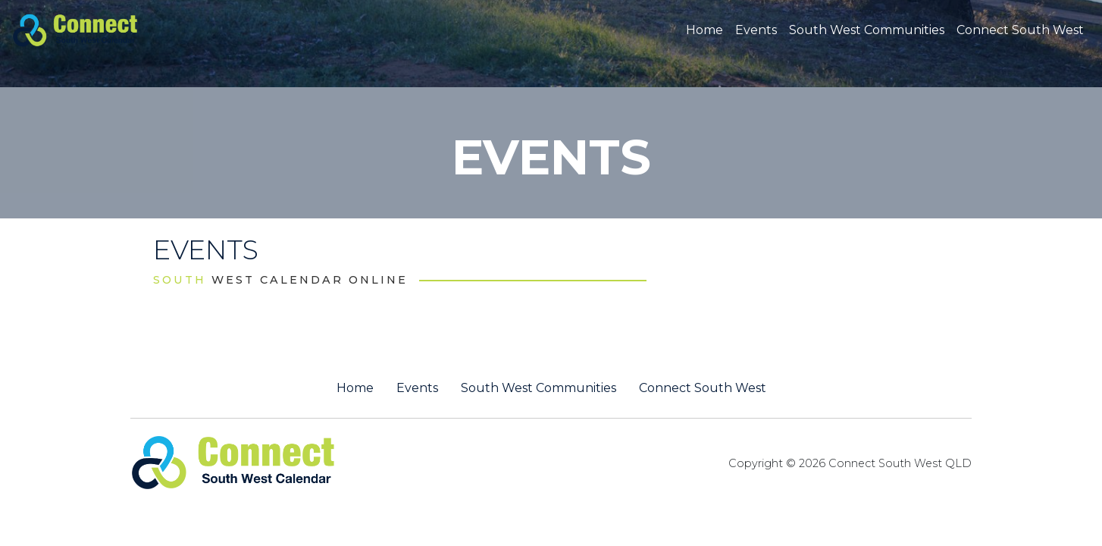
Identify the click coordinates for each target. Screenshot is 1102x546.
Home (704, 30)
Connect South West (1020, 30)
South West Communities (866, 30)
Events (756, 30)
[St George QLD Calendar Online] (100, 29)
